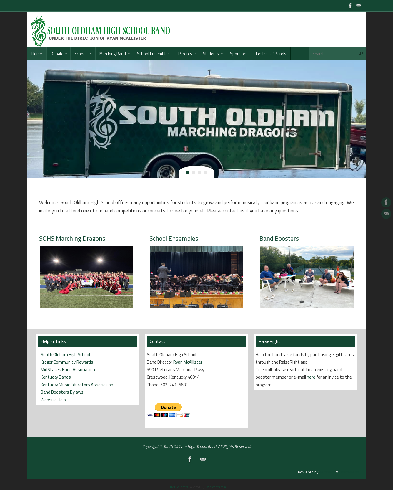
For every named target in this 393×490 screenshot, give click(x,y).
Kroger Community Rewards (67, 362)
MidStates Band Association (68, 369)
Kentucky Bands (56, 377)
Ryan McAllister (187, 362)
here (311, 377)
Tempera (327, 472)
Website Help (53, 399)
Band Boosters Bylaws (62, 392)
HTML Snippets (177, 487)
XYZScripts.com (216, 487)
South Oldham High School (65, 354)
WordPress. (349, 472)
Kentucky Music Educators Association (77, 384)
